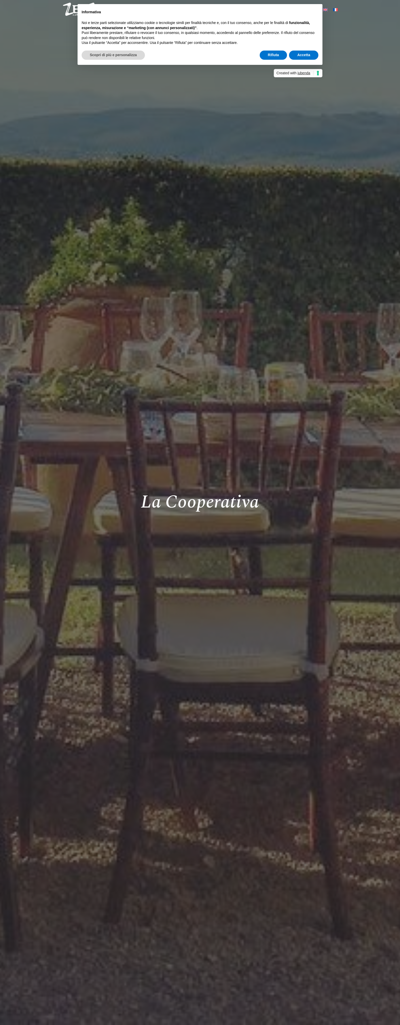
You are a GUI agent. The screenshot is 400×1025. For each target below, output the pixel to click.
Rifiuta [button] (273, 55)
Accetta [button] (303, 55)
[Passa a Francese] (335, 9)
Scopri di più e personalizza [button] (113, 55)
